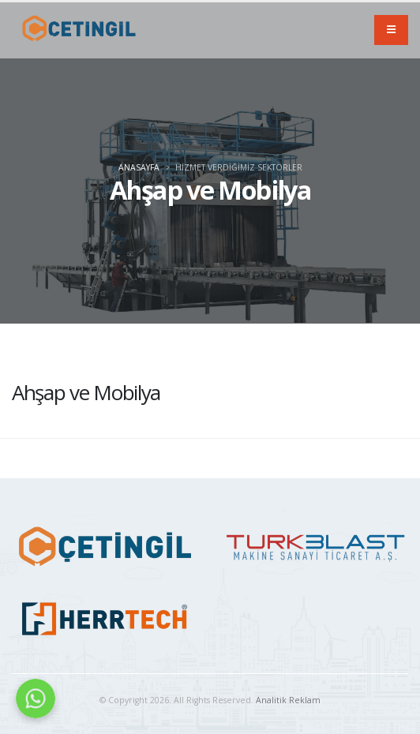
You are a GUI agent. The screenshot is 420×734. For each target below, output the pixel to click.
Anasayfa (138, 167)
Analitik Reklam (288, 700)
